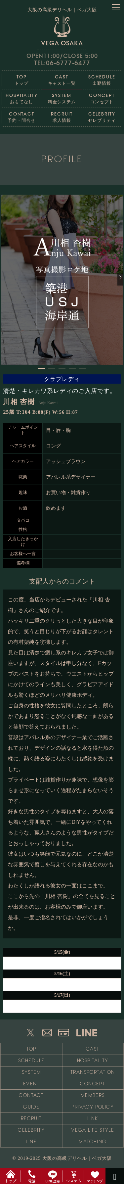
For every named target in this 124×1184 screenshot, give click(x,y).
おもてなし (22, 96)
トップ (22, 78)
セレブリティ (102, 115)
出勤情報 (102, 78)
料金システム (62, 96)
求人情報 (62, 115)
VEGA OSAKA (62, 30)
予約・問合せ (22, 115)
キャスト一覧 (62, 78)
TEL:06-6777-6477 (62, 63)
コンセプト (102, 96)
